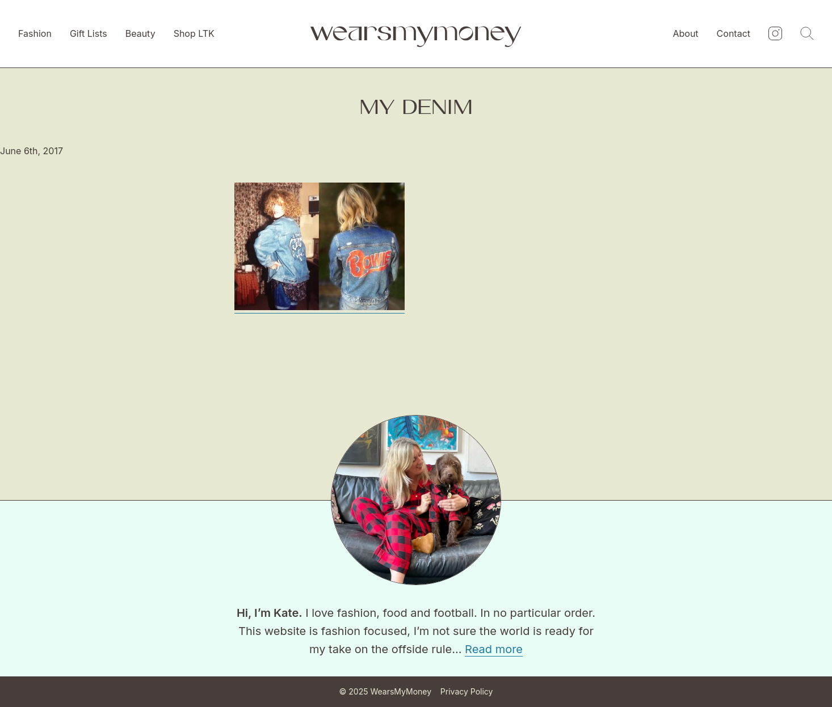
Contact (733, 33)
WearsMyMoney (400, 691)
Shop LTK (194, 33)
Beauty (140, 33)
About (685, 33)
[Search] (807, 34)
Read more (494, 649)
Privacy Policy (466, 691)
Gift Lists (88, 33)
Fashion (35, 33)
